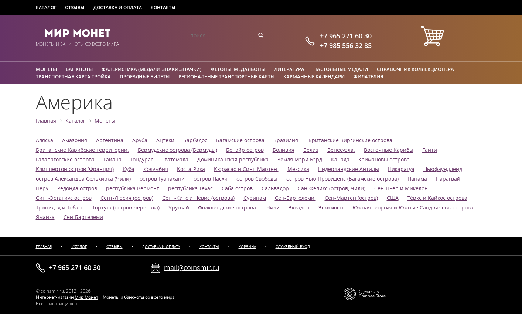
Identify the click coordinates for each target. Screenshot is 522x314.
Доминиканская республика (233, 159)
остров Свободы (256, 178)
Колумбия (155, 169)
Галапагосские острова (65, 159)
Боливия (283, 150)
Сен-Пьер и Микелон (401, 188)
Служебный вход (293, 246)
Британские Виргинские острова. (351, 140)
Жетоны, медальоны (237, 69)
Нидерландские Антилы (348, 169)
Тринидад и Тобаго (59, 207)
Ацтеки (165, 140)
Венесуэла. (341, 150)
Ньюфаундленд (442, 169)
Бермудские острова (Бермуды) (177, 150)
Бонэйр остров (245, 150)
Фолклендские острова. (227, 207)
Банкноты (79, 69)
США (393, 198)
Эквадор (299, 207)
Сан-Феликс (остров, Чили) (331, 188)
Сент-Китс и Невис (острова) (198, 198)
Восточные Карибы (388, 150)
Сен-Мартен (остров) (351, 198)
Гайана (112, 159)
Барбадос (195, 140)
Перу (42, 188)
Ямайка (45, 217)
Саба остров (237, 188)
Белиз (310, 150)
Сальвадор (275, 188)
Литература (289, 69)
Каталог (46, 7)
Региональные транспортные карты (226, 76)
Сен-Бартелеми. (295, 198)
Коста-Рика (191, 169)
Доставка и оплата (117, 7)
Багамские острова (240, 140)
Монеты (46, 69)
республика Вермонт (132, 188)
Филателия (368, 76)
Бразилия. (286, 140)
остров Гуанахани (162, 178)
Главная (46, 120)
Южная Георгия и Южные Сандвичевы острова (413, 207)
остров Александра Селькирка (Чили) (83, 178)
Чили (273, 207)
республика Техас (190, 188)
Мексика (298, 169)
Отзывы (75, 7)
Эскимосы (331, 207)
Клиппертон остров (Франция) (75, 169)
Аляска (44, 140)
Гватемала (175, 159)
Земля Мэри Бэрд (299, 159)
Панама (417, 178)
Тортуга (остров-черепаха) (126, 207)
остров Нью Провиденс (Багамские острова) (342, 178)
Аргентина (109, 140)
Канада (340, 159)
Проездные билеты (145, 76)
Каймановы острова (384, 159)
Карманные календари (314, 76)
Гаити (429, 150)
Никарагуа (401, 169)
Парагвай (448, 178)
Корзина (247, 246)
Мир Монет (77, 33)
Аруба (139, 140)
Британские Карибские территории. (82, 150)
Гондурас (141, 159)
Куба (128, 169)
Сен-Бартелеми (83, 217)
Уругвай (178, 207)
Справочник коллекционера (415, 69)
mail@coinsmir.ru (191, 267)
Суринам (254, 198)
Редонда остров (77, 188)
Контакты (163, 7)
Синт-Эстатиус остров (64, 198)
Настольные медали (340, 69)
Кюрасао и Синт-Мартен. (246, 169)
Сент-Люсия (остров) (126, 198)
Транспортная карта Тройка (73, 76)
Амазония (74, 140)
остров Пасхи (211, 178)
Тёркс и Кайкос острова (437, 198)
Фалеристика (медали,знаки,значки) (151, 69)
